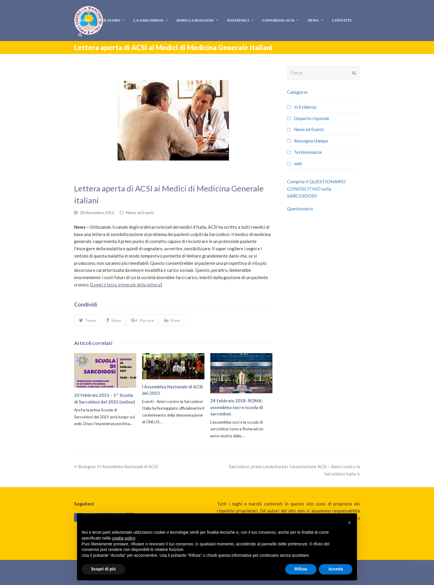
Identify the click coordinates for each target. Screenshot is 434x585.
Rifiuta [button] (301, 569)
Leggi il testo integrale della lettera (126, 284)
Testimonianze (308, 152)
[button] (87, 320)
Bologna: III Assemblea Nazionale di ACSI (116, 466)
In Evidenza (305, 107)
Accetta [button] (335, 569)
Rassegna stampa (311, 140)
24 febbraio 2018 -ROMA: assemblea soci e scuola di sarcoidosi (236, 407)
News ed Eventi (140, 212)
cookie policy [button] (123, 538)
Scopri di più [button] (103, 569)
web (298, 163)
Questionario (300, 208)
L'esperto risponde (311, 118)
